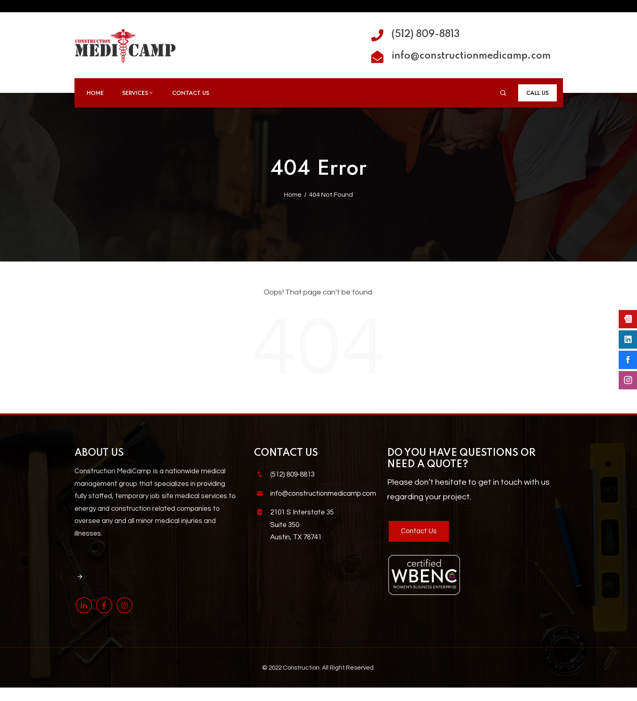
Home (95, 93)
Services (138, 92)
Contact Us (190, 93)
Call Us (537, 93)
